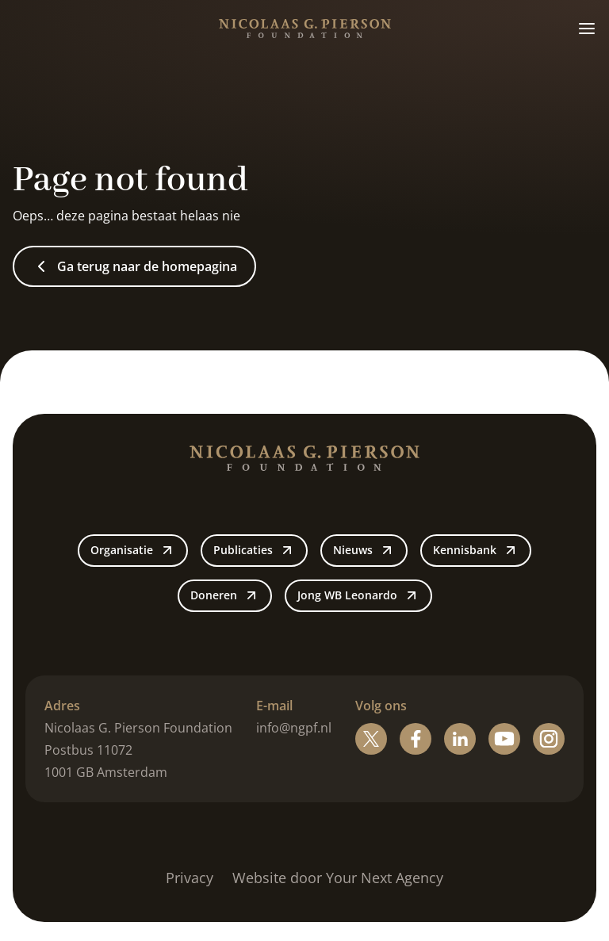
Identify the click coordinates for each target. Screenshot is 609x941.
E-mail (274, 705)
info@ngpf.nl (293, 727)
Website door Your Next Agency (337, 877)
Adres (62, 705)
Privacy (189, 877)
